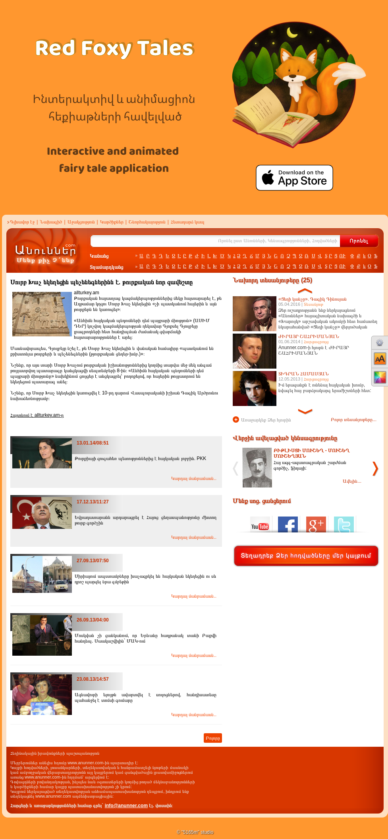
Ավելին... (352, 481)
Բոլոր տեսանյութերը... (353, 419)
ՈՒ (342, 255)
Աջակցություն (81, 222)
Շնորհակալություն (147, 222)
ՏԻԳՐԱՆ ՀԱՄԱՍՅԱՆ (303, 374)
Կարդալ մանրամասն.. (193, 478)
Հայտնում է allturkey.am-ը (37, 415)
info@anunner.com (126, 805)
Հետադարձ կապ (188, 222)
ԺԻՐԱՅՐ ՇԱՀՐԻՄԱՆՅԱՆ (308, 336)
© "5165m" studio (195, 832)
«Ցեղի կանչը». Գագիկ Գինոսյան (312, 299)
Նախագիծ (51, 222)
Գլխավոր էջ (22, 222)
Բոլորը (213, 738)
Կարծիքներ (112, 222)
